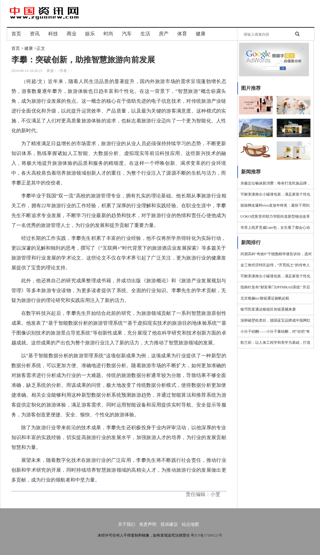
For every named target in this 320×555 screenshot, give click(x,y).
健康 (28, 48)
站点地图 (190, 524)
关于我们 (126, 524)
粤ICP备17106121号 (206, 535)
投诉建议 (169, 524)
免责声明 (147, 524)
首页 (15, 48)
